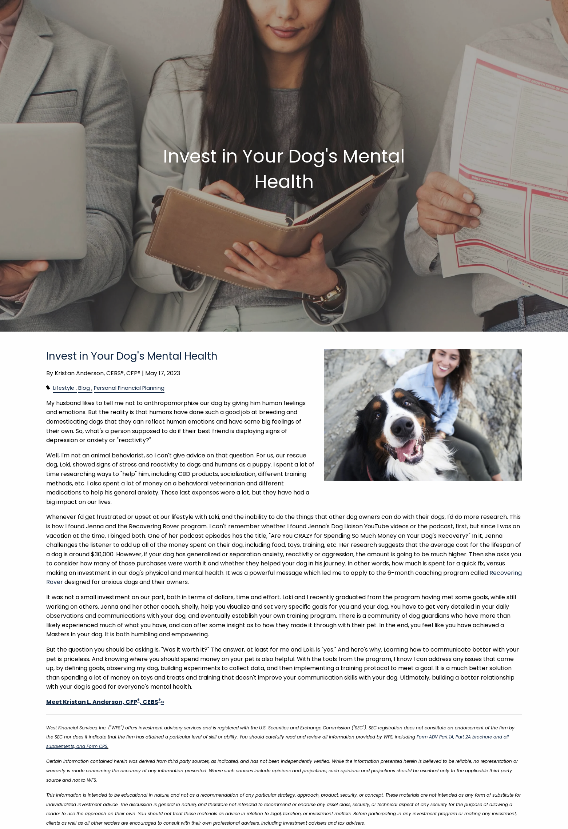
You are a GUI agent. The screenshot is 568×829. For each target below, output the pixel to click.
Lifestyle (63, 388)
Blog (84, 388)
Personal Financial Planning (129, 388)
